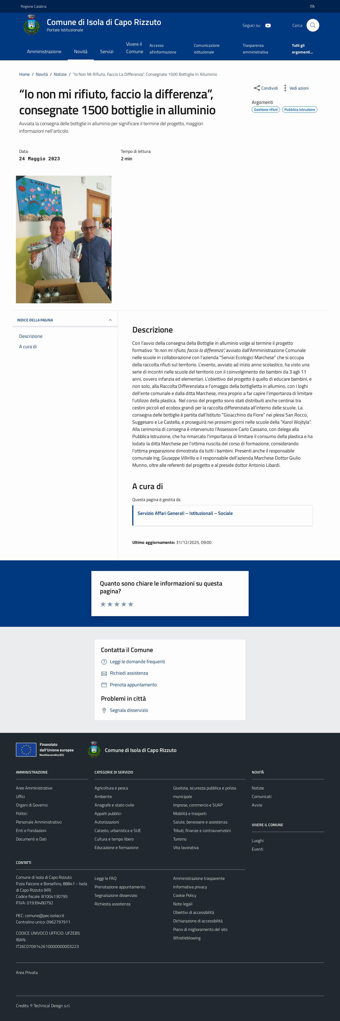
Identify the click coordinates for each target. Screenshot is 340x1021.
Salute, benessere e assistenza (200, 822)
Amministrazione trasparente (199, 878)
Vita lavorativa (186, 847)
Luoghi (258, 840)
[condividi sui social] (265, 88)
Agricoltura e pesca (111, 788)
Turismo (179, 839)
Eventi (257, 849)
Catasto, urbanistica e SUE (118, 830)
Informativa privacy (190, 887)
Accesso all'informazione (163, 48)
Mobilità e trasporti (189, 813)
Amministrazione (44, 51)
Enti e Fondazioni (31, 830)
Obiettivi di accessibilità (193, 912)
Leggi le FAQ (106, 878)
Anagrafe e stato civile (114, 805)
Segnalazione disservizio (116, 895)
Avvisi (257, 805)
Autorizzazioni (107, 822)
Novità (80, 51)
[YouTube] (266, 25)
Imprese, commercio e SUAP (198, 805)
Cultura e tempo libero (114, 839)
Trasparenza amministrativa (255, 48)
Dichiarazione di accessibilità (198, 921)
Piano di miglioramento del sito (200, 929)
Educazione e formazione (116, 847)
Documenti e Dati (31, 839)
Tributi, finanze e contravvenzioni (202, 830)
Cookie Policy (184, 895)
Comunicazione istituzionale (207, 48)
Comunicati (261, 796)
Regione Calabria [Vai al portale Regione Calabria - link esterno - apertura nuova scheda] (33, 6)
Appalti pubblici (108, 813)
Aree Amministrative (34, 788)
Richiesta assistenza (112, 904)
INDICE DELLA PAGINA (65, 320)
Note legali (182, 904)
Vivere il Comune (134, 47)
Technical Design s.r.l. (52, 1005)
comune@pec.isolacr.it (44, 915)
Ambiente (103, 796)
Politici (21, 813)
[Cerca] (313, 25)
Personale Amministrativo (39, 822)
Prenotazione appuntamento (120, 887)
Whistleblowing (187, 938)
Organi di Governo (32, 805)
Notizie (258, 788)
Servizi (106, 51)
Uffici (20, 796)
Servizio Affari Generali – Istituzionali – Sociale (185, 513)
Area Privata (27, 972)
